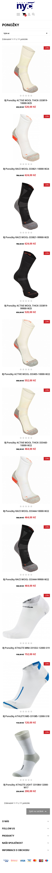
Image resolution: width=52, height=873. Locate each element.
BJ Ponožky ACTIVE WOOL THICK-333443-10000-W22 (26, 444)
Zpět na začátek (38, 811)
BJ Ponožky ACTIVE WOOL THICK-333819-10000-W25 (26, 102)
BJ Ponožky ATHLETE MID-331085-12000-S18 (26, 716)
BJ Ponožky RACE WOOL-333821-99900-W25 (26, 237)
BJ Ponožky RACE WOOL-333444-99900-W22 (26, 579)
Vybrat (26, 33)
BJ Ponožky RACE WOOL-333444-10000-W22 (26, 511)
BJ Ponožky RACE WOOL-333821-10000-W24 (26, 168)
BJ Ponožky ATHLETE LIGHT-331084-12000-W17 (26, 786)
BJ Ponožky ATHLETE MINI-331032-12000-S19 (26, 647)
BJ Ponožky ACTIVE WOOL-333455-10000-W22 (26, 374)
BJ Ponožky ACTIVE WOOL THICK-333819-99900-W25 (26, 307)
